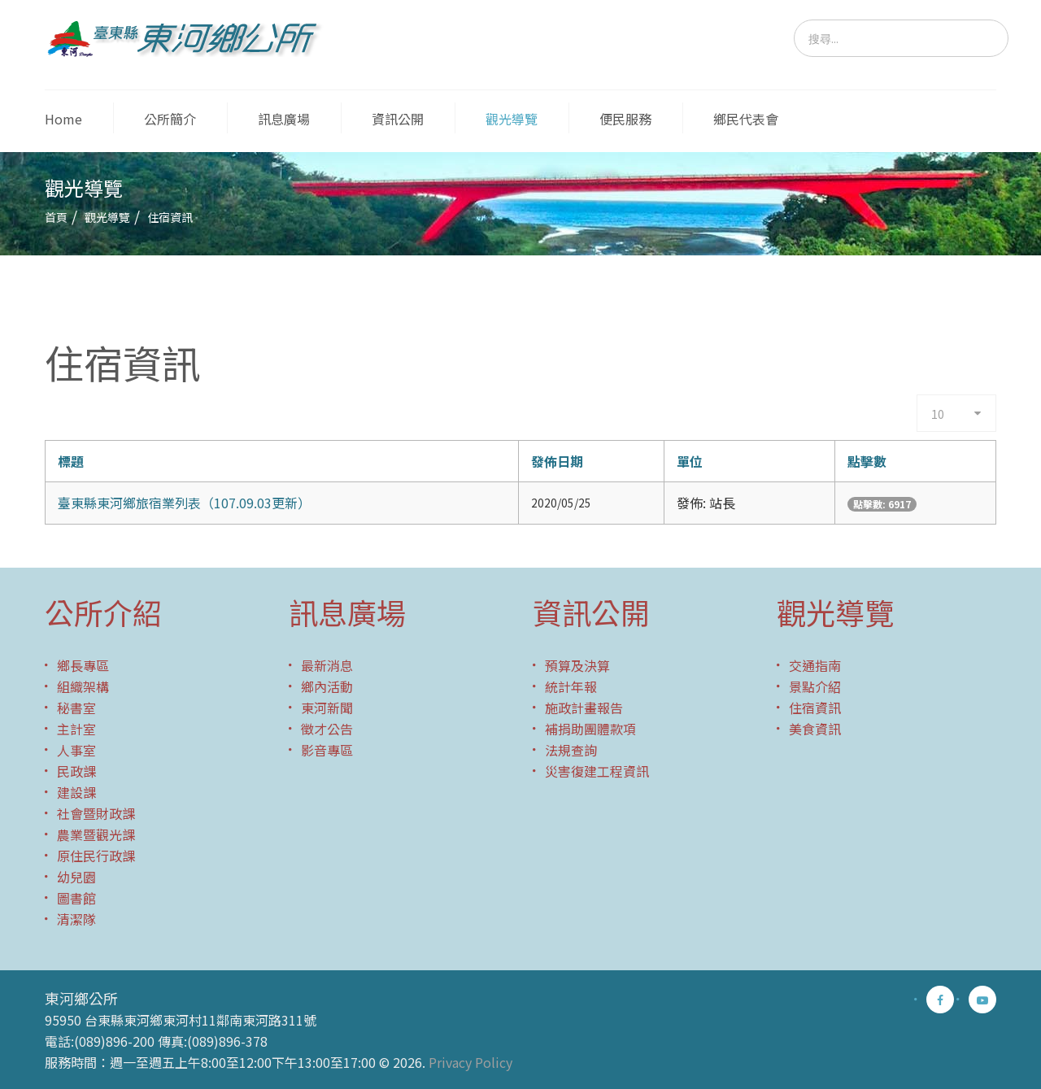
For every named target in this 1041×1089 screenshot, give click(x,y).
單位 (690, 461)
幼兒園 (76, 876)
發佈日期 (557, 461)
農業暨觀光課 (96, 834)
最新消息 (327, 665)
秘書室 (76, 707)
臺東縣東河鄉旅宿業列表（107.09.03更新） (184, 502)
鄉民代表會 (745, 119)
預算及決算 (577, 665)
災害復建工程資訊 (597, 771)
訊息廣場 (284, 119)
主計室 (76, 728)
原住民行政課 (96, 855)
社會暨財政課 (96, 813)
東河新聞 (327, 707)
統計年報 (571, 686)
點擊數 (866, 461)
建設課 (76, 792)
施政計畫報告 (584, 707)
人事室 (76, 750)
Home (63, 119)
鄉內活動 (327, 686)
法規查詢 (571, 750)
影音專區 (327, 750)
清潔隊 (76, 919)
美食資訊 (815, 728)
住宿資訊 (815, 707)
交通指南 (815, 665)
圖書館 (76, 898)
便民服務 (625, 119)
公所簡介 (170, 119)
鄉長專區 (83, 665)
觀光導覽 (512, 119)
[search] (901, 38)
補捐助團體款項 (590, 728)
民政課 (76, 771)
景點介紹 (815, 686)
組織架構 (83, 686)
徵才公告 (327, 728)
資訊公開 (398, 119)
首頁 (56, 217)
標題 (71, 461)
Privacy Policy (470, 1062)
